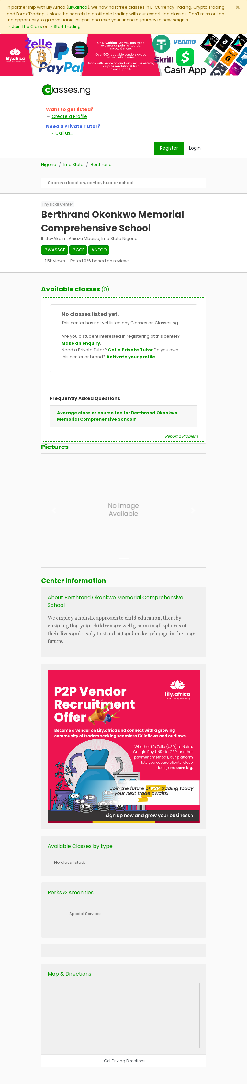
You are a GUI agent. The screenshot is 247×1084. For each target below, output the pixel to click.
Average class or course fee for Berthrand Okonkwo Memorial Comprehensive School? (117, 416)
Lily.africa (77, 7)
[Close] (238, 7)
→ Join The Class (24, 26)
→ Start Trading (65, 26)
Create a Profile (69, 116)
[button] (53, 510)
